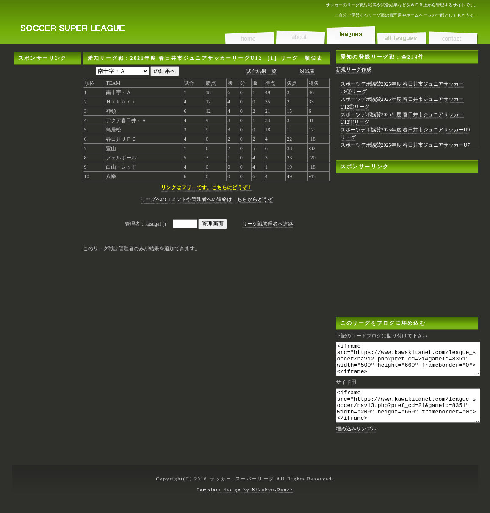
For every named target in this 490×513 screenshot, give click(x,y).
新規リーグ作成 (353, 69)
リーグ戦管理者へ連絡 (267, 224)
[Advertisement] (47, 192)
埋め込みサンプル (356, 441)
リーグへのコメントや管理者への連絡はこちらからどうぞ (207, 199)
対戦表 (307, 71)
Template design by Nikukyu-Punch (245, 493)
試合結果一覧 (261, 71)
